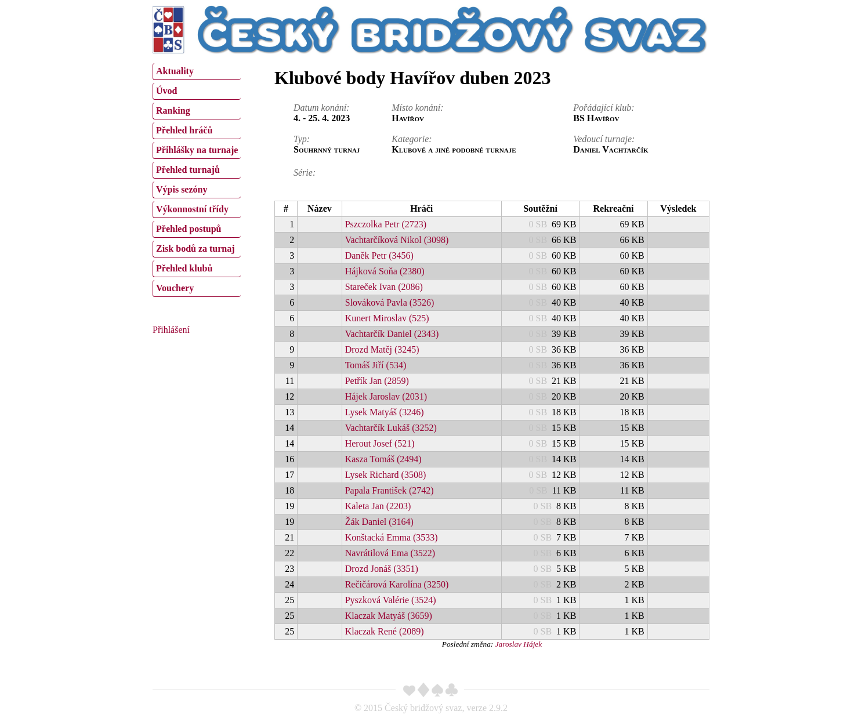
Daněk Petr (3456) (379, 255)
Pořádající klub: (603, 108)
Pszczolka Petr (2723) (385, 224)
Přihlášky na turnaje (197, 150)
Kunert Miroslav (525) (387, 318)
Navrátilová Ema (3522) (390, 553)
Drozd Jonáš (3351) (381, 569)
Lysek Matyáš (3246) (384, 412)
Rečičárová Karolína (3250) (397, 584)
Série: (305, 172)
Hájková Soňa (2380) (385, 271)
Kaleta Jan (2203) (378, 506)
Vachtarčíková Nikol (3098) (397, 240)
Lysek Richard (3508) (385, 475)
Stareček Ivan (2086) (384, 287)
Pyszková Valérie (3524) (390, 600)
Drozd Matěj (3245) (382, 349)
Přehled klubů (184, 268)
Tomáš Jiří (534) (376, 365)
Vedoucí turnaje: (604, 139)
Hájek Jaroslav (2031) (386, 396)
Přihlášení (171, 330)
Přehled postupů (188, 229)
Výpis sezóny (181, 189)
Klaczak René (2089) (384, 631)
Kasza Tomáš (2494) (383, 459)
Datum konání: (321, 108)
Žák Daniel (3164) (379, 522)
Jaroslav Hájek (518, 644)
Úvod (166, 91)
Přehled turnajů (188, 170)
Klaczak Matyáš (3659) (388, 616)
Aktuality (175, 71)
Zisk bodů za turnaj (195, 248)
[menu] (197, 178)
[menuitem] (197, 71)
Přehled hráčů (184, 130)
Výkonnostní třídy (192, 209)
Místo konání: (417, 108)
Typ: (302, 139)
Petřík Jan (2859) (377, 381)
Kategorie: (412, 139)
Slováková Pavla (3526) (389, 302)
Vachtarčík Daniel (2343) (392, 334)
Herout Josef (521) (380, 443)
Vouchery (175, 288)
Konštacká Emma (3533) (391, 537)
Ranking (173, 110)
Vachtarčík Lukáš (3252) (391, 428)
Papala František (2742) (389, 490)
